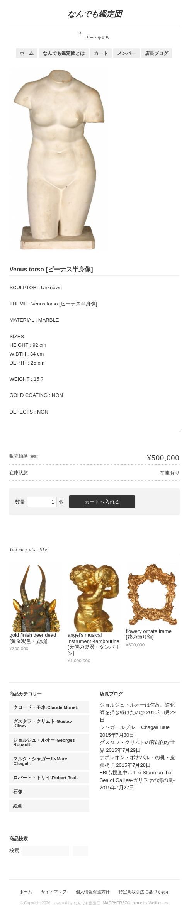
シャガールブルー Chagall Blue (135, 727)
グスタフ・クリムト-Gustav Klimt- (42, 723)
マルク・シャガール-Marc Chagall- (40, 761)
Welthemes (158, 903)
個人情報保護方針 (93, 891)
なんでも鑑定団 (95, 14)
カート (101, 53)
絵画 (17, 805)
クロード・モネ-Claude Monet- (45, 707)
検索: (15, 850)
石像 (17, 791)
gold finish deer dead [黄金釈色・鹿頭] (32, 638)
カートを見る (94, 35)
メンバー (126, 53)
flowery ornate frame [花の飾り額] (149, 634)
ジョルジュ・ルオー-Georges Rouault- (44, 742)
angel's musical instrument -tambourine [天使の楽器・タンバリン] (93, 644)
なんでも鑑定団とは (64, 53)
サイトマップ (53, 891)
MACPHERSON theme (122, 903)
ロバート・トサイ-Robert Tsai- (45, 777)
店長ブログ (156, 53)
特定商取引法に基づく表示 (144, 891)
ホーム (27, 53)
